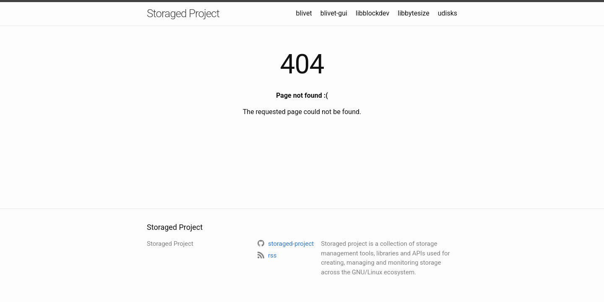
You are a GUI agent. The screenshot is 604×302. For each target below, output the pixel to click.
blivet (304, 13)
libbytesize (413, 13)
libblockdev (372, 13)
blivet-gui (333, 13)
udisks (447, 13)
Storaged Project (183, 13)
